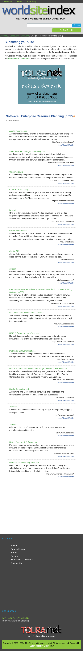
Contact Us (7, 1)
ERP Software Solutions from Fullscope (26, 313)
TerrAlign (13, 407)
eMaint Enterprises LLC (19, 231)
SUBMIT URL (66, 30)
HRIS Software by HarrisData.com (24, 333)
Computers (14, 36)
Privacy (14, 556)
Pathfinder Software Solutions (22, 351)
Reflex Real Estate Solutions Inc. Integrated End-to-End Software (38, 368)
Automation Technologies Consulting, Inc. (27, 151)
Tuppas (12, 424)
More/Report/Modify (66, 145)
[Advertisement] (44, 503)
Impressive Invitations (15, 618)
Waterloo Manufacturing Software (24, 463)
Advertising (31, 1)
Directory (4, 36)
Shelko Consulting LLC (19, 389)
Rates (19, 1)
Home (14, 545)
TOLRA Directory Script (38, 646)
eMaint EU (14, 251)
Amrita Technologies (18, 131)
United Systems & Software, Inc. (23, 442)
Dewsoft (13, 210)
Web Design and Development (41, 636)
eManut (12, 269)
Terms (14, 552)
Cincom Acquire (16, 172)
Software (25, 36)
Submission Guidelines (22, 559)
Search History (18, 549)
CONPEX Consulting (18, 189)
